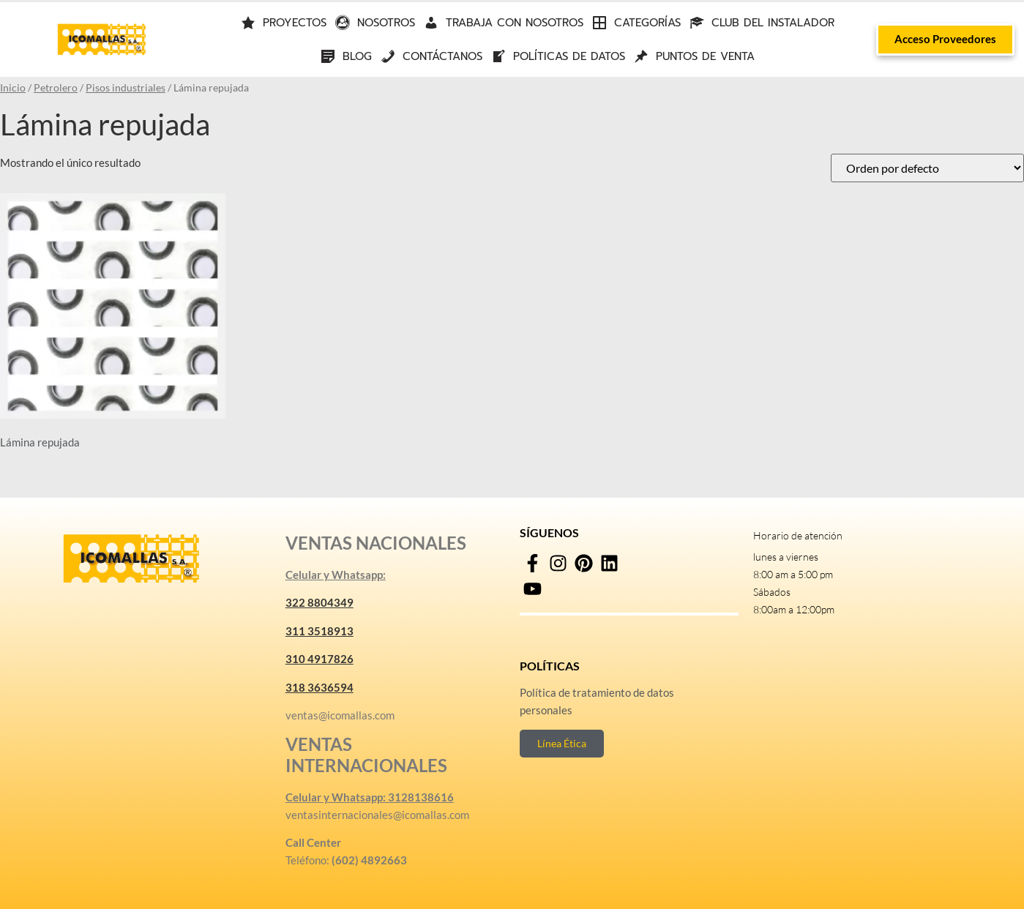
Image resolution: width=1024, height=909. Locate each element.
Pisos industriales (125, 87)
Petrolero (56, 87)
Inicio (13, 87)
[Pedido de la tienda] (927, 168)
